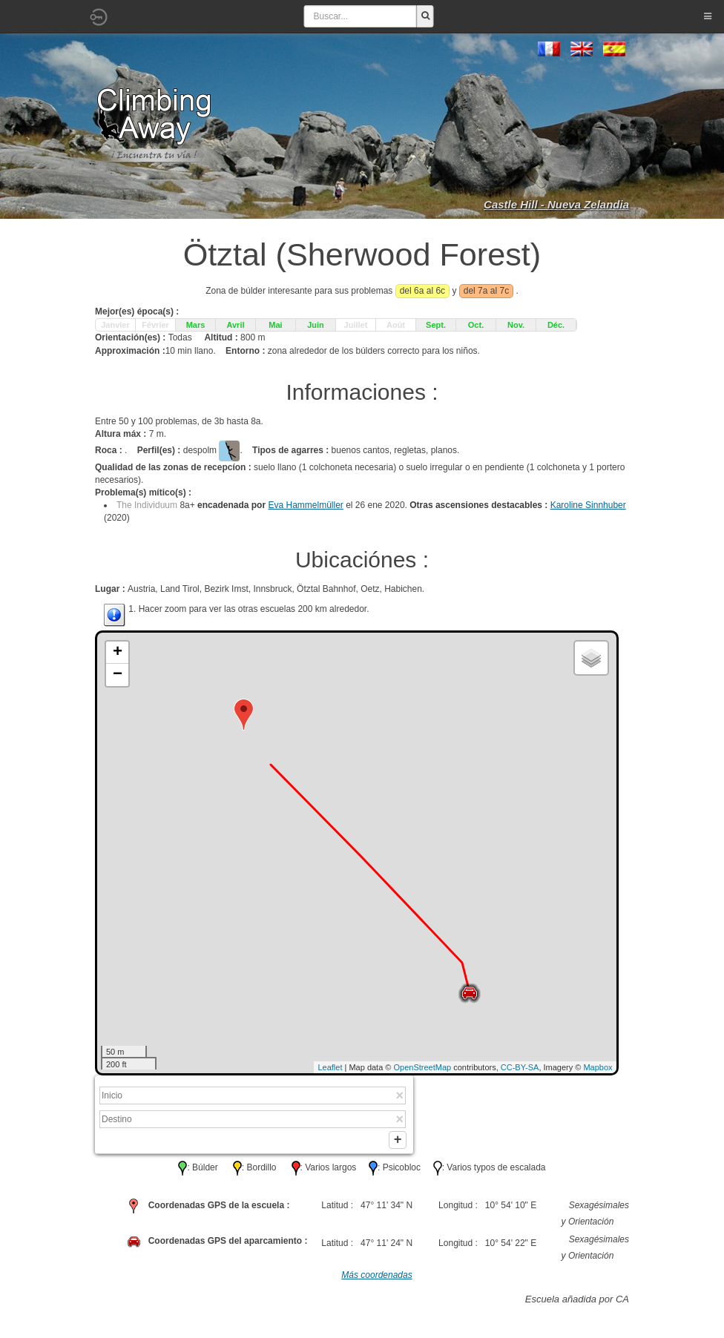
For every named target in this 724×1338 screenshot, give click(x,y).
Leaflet (329, 1067)
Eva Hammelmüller (305, 505)
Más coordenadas (376, 1278)
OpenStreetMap (423, 1067)
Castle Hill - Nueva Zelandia (556, 204)
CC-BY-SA (520, 1067)
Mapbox (597, 1067)
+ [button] (117, 653)
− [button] (117, 675)
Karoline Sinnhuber (588, 505)
